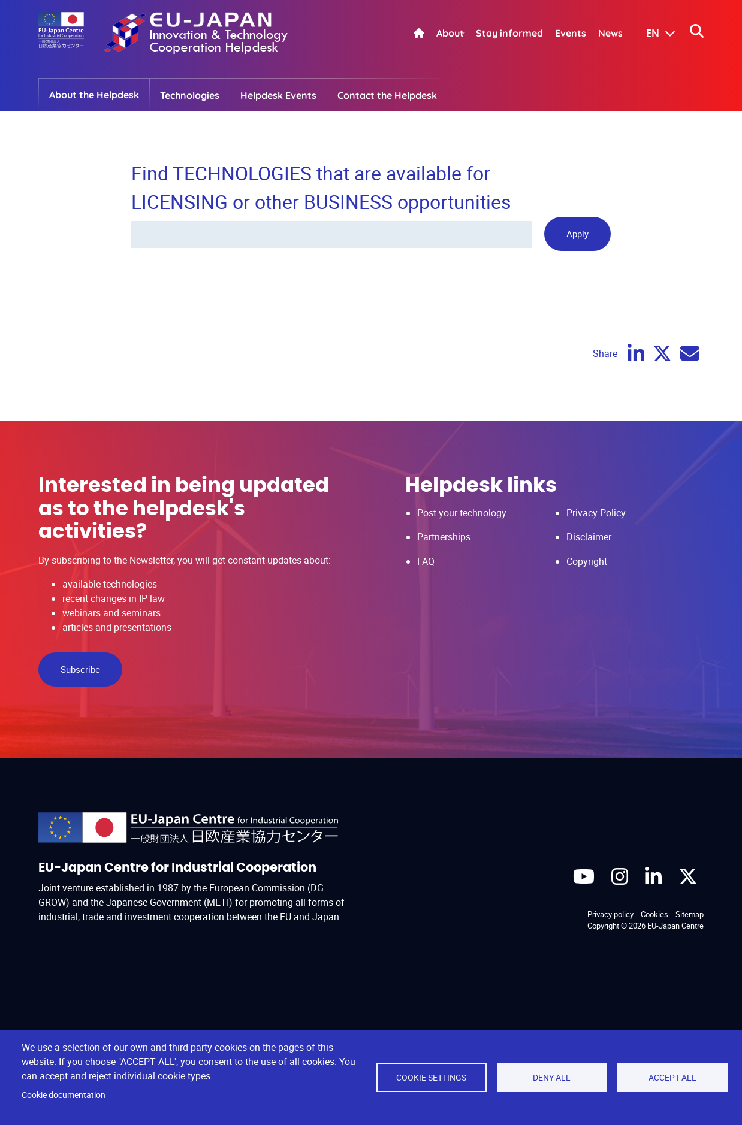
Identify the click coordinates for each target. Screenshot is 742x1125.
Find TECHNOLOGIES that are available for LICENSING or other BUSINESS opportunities (321, 187)
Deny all (552, 1077)
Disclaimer (588, 536)
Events (570, 33)
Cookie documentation (63, 1095)
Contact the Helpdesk (387, 95)
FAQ (426, 561)
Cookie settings (431, 1077)
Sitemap (689, 914)
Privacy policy (610, 914)
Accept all (672, 1077)
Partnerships (443, 536)
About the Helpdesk (94, 95)
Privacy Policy (596, 512)
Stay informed (509, 33)
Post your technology (461, 512)
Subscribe (80, 669)
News (610, 33)
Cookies (654, 914)
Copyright (586, 561)
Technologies (189, 95)
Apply (577, 234)
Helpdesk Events (278, 95)
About (450, 33)
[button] (652, 34)
